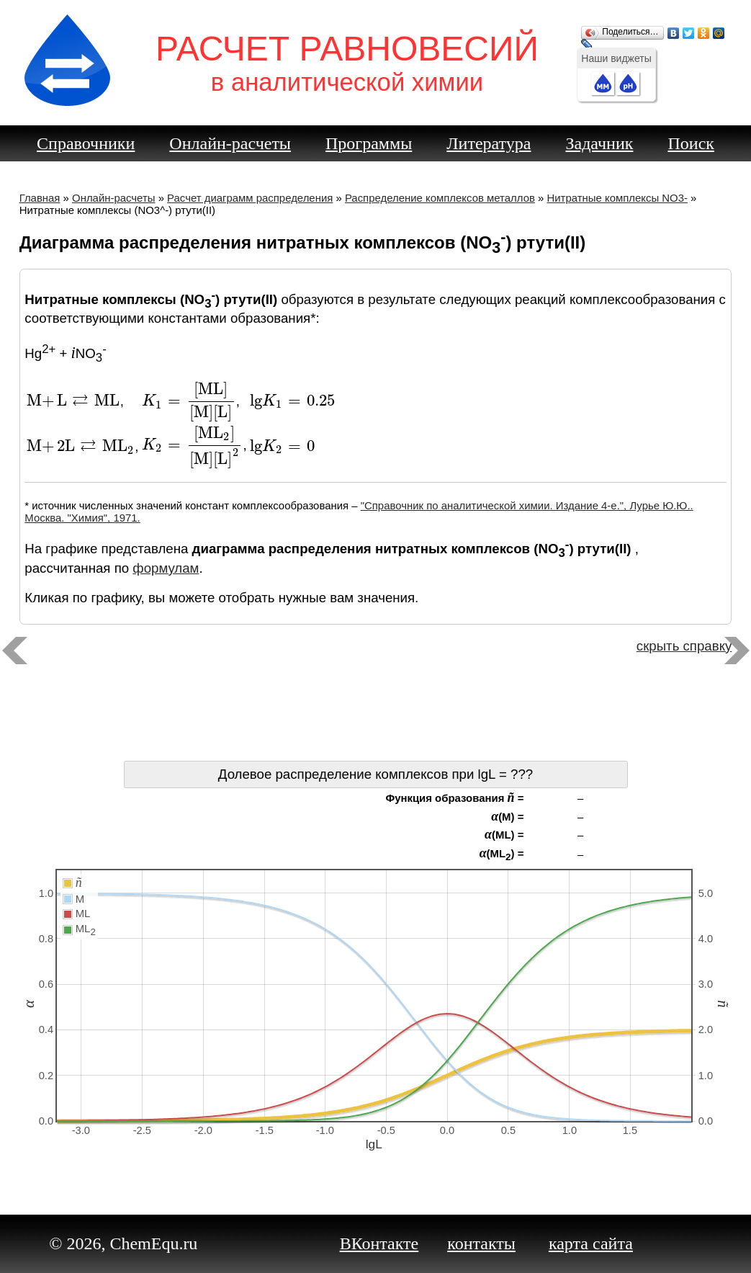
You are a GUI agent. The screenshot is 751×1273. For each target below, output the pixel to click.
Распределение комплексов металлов (440, 198)
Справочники (86, 143)
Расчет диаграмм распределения (250, 198)
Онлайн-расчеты (230, 143)
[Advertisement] (376, 710)
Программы (368, 143)
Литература (488, 143)
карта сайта (591, 1243)
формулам (165, 568)
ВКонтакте (379, 1243)
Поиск (690, 143)
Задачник (599, 143)
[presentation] (73, 400)
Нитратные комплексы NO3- (617, 198)
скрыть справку (684, 645)
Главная (39, 198)
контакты (481, 1243)
